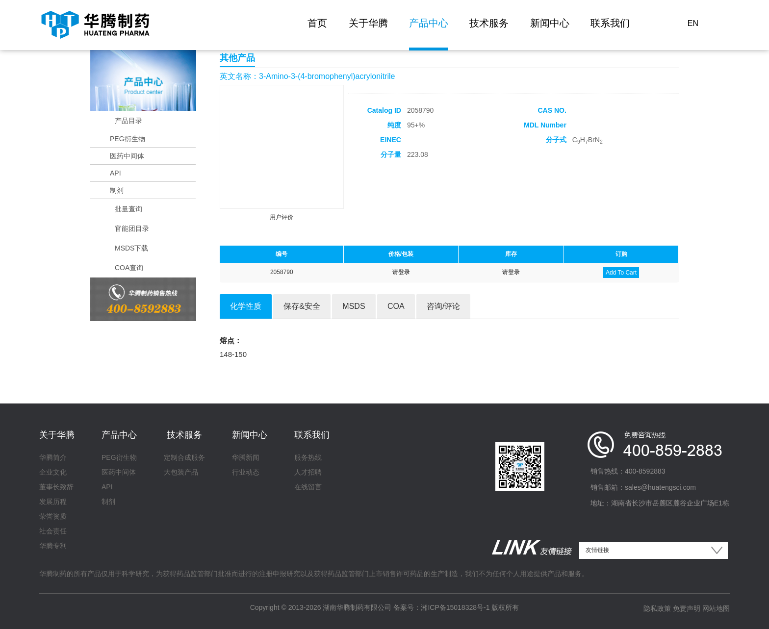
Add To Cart (621, 272)
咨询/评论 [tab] (443, 306)
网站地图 (716, 608)
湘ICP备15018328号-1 (455, 607)
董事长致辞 (56, 487)
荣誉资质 (53, 516)
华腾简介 (53, 457)
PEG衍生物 (127, 139)
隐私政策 (657, 608)
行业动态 (245, 472)
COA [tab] (396, 306)
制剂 (117, 190)
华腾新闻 (245, 457)
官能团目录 (132, 228)
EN (693, 23)
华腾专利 (53, 546)
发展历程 (53, 501)
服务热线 (308, 457)
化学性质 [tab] (245, 306)
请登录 (401, 272)
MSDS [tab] (353, 306)
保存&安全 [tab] (301, 306)
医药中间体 (127, 156)
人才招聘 (308, 472)
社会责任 (53, 531)
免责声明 (686, 608)
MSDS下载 (131, 248)
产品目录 (128, 121)
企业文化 (53, 472)
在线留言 (308, 487)
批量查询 (128, 209)
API (115, 173)
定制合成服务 (184, 457)
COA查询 (129, 268)
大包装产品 (181, 472)
